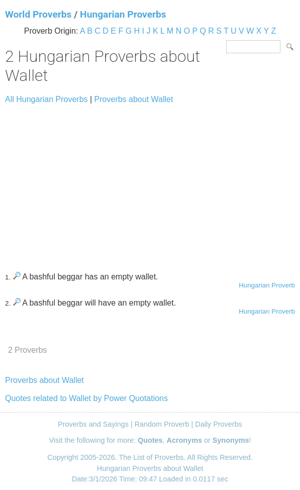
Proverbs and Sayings (93, 424)
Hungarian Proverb (267, 285)
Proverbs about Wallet (133, 99)
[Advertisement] (150, 183)
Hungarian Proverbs (123, 14)
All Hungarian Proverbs (46, 99)
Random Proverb (162, 424)
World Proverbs (38, 14)
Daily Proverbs (218, 424)
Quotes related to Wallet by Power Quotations (86, 398)
